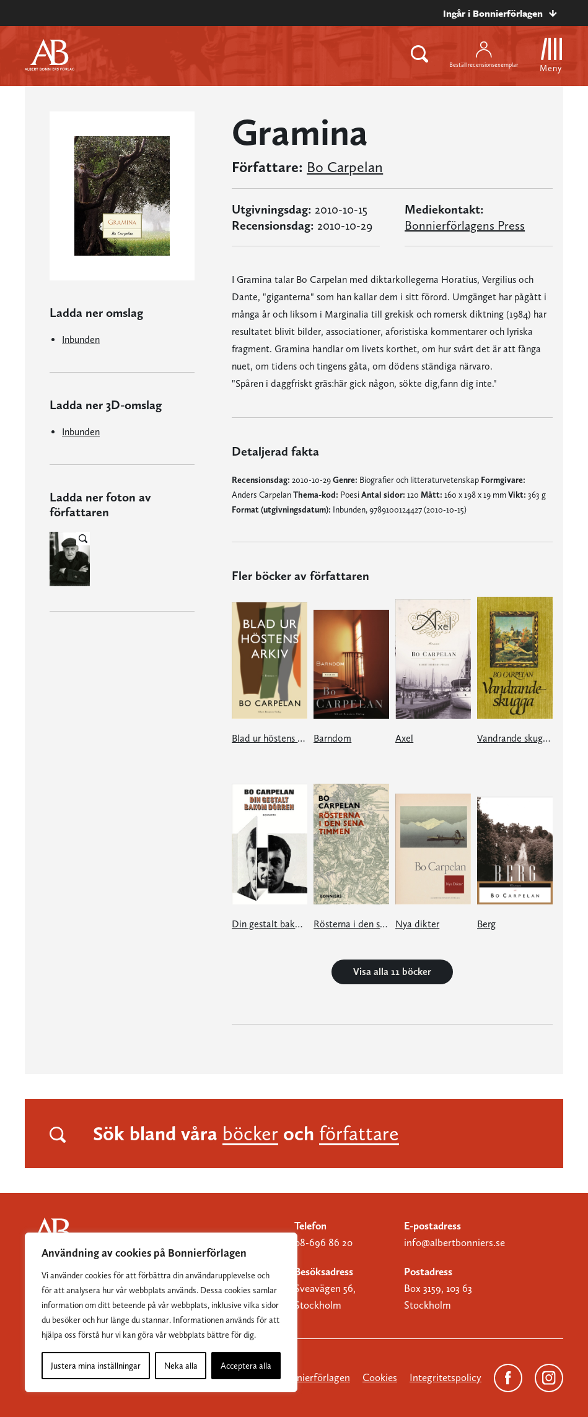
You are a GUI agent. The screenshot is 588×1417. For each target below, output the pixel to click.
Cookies (379, 1377)
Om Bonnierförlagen (305, 1377)
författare (359, 1133)
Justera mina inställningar (96, 1366)
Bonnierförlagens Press (465, 225)
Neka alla (181, 1366)
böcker (250, 1133)
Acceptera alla (246, 1366)
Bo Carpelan (345, 167)
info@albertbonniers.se (454, 1242)
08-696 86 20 (323, 1242)
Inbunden (81, 339)
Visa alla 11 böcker (392, 971)
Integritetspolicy (445, 1377)
